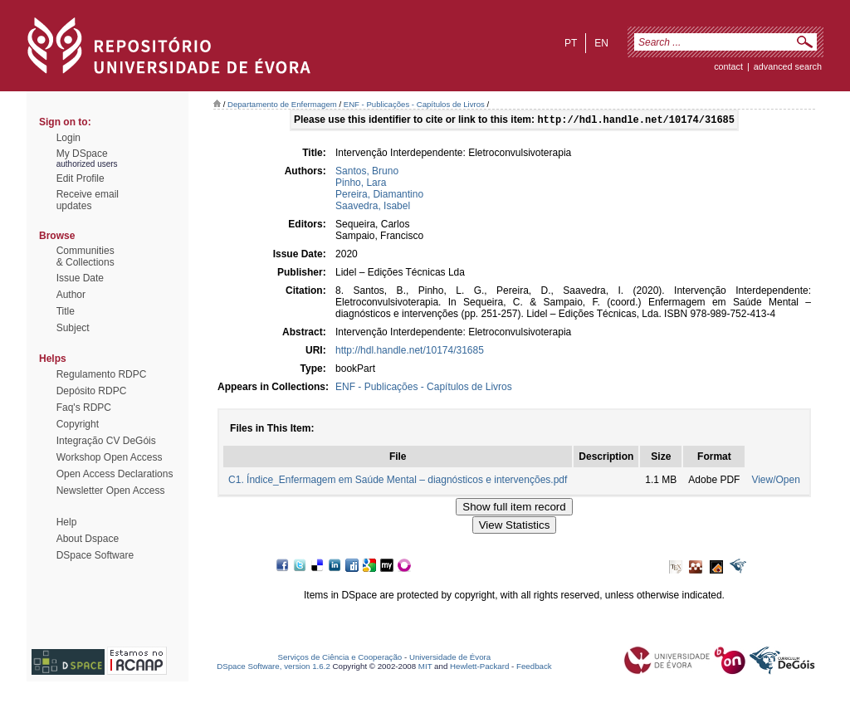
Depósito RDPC (91, 391)
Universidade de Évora (450, 658)
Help (66, 522)
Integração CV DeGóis (106, 441)
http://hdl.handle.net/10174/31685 (409, 352)
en (601, 43)
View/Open (775, 481)
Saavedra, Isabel (372, 207)
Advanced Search (788, 66)
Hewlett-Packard (479, 667)
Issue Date (80, 278)
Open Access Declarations (114, 474)
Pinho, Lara (360, 184)
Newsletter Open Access (110, 490)
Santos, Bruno (366, 172)
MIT (425, 667)
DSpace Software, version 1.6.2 (273, 667)
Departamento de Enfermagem (282, 104)
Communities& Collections (85, 256)
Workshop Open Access (109, 457)
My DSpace (82, 153)
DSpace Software (95, 555)
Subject (73, 328)
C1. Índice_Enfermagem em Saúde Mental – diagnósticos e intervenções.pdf (397, 481)
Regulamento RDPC (101, 374)
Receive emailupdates (87, 200)
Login (68, 138)
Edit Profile (80, 178)
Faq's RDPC (83, 407)
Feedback (534, 667)
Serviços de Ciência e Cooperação (340, 658)
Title (65, 311)
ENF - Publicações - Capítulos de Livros (414, 104)
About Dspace (87, 538)
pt (570, 43)
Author (70, 294)
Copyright (77, 424)
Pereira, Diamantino (379, 196)
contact (728, 66)
